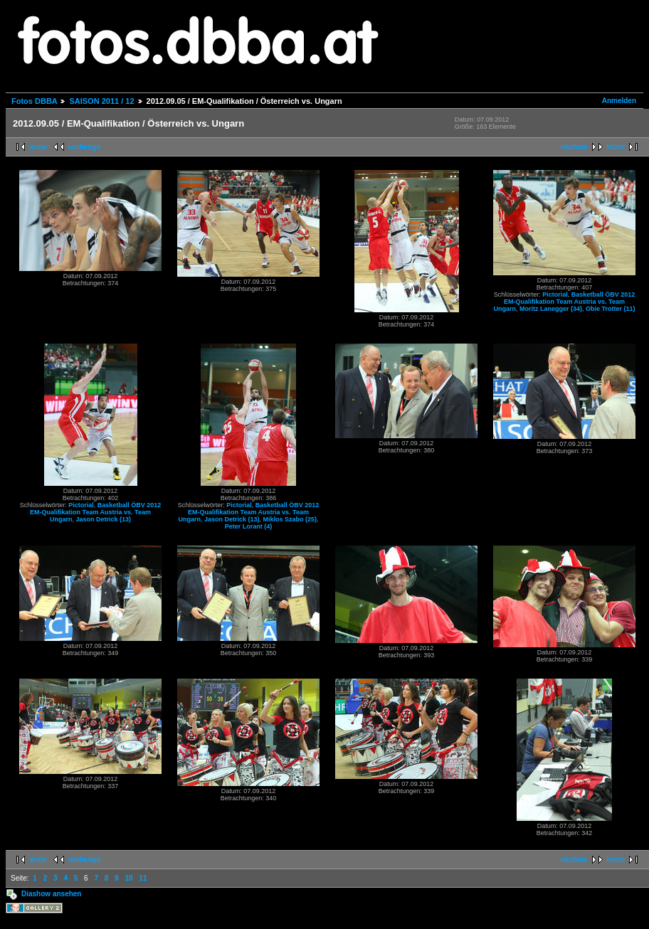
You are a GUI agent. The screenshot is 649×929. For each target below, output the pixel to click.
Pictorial (555, 294)
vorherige (84, 147)
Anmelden (619, 101)
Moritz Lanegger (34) (550, 308)
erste (38, 147)
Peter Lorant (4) (249, 526)
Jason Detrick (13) (103, 519)
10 (128, 878)
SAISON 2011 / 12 (101, 101)
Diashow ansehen (51, 894)
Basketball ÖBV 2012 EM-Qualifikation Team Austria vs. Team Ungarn (564, 301)
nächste (574, 147)
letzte (615, 147)
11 (143, 878)
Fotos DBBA (34, 101)
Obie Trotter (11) (610, 308)
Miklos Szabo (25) (290, 519)
